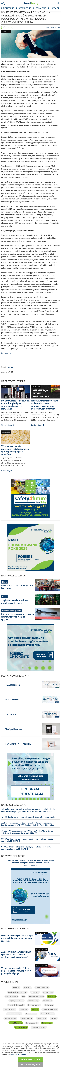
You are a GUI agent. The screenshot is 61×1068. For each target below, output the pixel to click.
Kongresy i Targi (33, 1001)
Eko (23, 996)
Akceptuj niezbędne (29, 1065)
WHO (10, 367)
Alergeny (16, 988)
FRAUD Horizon (12, 685)
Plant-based (23, 1009)
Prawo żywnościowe (50, 1009)
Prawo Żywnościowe (53, 27)
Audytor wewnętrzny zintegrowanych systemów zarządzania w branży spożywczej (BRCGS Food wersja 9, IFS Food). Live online (27, 824)
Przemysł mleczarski (47, 1014)
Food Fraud (52, 996)
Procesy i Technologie (14, 1014)
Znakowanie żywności (39, 1027)
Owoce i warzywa (9, 1009)
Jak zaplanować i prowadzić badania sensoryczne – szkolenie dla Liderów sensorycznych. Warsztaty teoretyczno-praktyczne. (28, 810)
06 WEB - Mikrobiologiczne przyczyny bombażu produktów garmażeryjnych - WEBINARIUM (26, 848)
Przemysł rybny (41, 1018)
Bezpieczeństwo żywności (17, 992)
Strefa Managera (16, 1023)
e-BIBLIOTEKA (7, 8)
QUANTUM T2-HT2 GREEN (18, 744)
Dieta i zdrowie (48, 992)
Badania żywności (41, 988)
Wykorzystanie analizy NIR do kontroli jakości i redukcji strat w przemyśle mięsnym (16, 971)
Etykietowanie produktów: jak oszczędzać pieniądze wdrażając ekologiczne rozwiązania (15, 404)
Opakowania (49, 1005)
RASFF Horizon (12, 699)
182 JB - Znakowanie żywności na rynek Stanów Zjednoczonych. (28, 817)
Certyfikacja (35, 992)
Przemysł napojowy (10, 1018)
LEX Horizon (10, 714)
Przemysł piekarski (26, 1018)
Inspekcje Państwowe (16, 1001)
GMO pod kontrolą (13, 729)
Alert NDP (27, 988)
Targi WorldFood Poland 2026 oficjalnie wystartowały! (15, 601)
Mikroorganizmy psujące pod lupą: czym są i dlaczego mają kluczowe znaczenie (17, 938)
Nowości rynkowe (34, 1005)
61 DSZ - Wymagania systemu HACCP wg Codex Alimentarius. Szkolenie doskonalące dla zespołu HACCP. (27, 832)
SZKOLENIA (41, 8)
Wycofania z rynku (21, 1027)
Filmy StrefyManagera (36, 996)
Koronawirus (47, 1001)
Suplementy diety (32, 1023)
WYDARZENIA (25, 8)
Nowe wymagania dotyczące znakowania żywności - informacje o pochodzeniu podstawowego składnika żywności (44, 406)
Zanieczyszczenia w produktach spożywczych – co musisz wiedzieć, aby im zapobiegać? (16, 954)
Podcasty (35, 1009)
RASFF (53, 1018)
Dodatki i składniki (11, 996)
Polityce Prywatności (19, 1054)
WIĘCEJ (55, 8)
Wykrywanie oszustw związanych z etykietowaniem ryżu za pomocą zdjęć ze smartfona (15, 450)
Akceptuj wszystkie (29, 1059)
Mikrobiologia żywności (16, 1005)
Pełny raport (6, 353)
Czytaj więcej (6, 425)
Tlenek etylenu (47, 1023)
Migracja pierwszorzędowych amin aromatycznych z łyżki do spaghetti (17, 617)
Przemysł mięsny (31, 1014)
